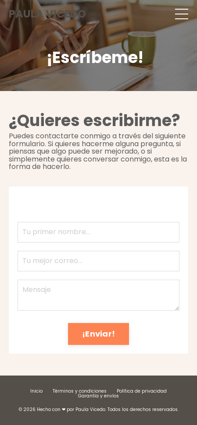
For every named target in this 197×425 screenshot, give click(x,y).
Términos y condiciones (80, 391)
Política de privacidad (142, 391)
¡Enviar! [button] (98, 333)
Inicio (36, 391)
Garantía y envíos (98, 396)
